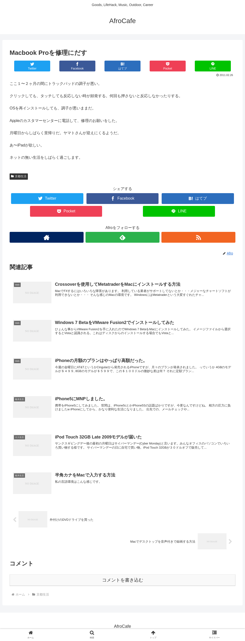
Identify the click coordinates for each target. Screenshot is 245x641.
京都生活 (18, 176)
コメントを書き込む (122, 580)
